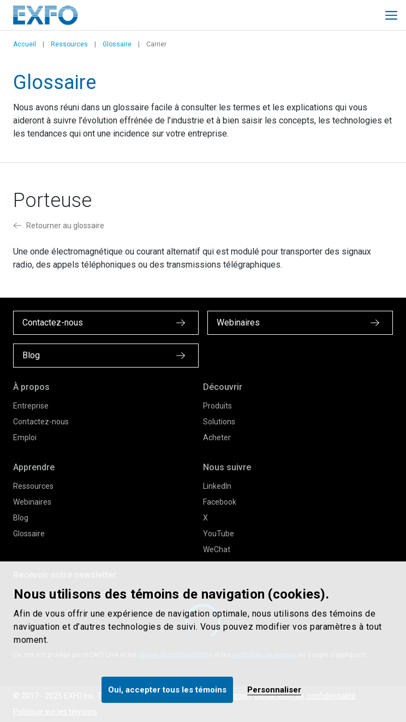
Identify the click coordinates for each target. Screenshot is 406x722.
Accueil (24, 44)
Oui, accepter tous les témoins (167, 690)
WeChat (216, 549)
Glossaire (117, 44)
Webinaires (32, 502)
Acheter (217, 437)
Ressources (69, 44)
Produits (217, 405)
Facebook (219, 502)
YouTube (218, 533)
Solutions (219, 421)
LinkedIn (217, 486)
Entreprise (31, 405)
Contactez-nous (41, 421)
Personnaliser (274, 690)
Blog (20, 517)
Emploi (25, 437)
